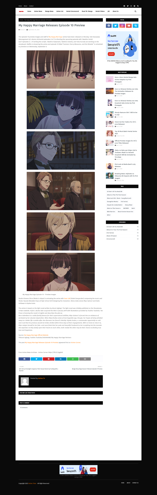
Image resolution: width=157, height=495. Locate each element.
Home (20, 6)
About (25, 6)
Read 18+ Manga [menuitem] (87, 11)
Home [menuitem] (29, 11)
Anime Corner (75, 342)
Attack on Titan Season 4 (114, 208)
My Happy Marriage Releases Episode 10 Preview (41, 342)
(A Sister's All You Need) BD (114, 191)
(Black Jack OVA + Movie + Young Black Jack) (119, 198)
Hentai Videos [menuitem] (100, 11)
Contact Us (135, 483)
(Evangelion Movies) (112, 201)
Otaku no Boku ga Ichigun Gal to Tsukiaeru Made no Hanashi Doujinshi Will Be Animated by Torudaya (126, 153)
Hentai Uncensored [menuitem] (72, 11)
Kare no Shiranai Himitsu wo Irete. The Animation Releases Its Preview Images (126, 91)
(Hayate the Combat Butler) (114, 205)
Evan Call (67, 298)
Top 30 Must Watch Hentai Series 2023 (126, 132)
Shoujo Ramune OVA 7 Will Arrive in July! (126, 114)
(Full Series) (124, 201)
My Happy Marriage (55, 37)
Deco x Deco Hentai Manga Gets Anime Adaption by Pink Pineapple (125, 79)
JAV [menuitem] (109, 11)
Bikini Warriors (111, 211)
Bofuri (108, 215)
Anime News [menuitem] (38, 11)
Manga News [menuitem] (49, 11)
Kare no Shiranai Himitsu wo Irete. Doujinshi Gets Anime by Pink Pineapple (126, 103)
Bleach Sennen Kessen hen (125, 211)
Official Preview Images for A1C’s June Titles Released (126, 142)
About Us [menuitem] (116, 11)
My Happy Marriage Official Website (36, 335)
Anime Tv (23, 29)
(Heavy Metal (128, 205)
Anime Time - (32, 483)
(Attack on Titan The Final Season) (116, 195)
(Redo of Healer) (122, 236)
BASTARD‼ (126, 208)
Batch (133, 208)
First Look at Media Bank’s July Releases (125, 165)
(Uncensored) (122, 239)
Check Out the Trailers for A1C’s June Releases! (125, 123)
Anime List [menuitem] (59, 11)
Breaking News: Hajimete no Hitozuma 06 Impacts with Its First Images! (126, 176)
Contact (31, 6)
